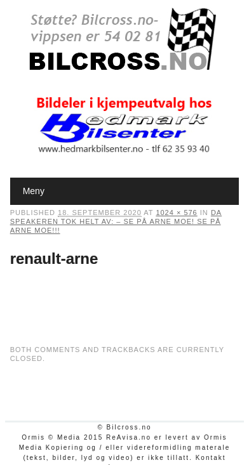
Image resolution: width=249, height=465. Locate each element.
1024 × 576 (176, 212)
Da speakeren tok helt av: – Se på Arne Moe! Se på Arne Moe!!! (116, 221)
